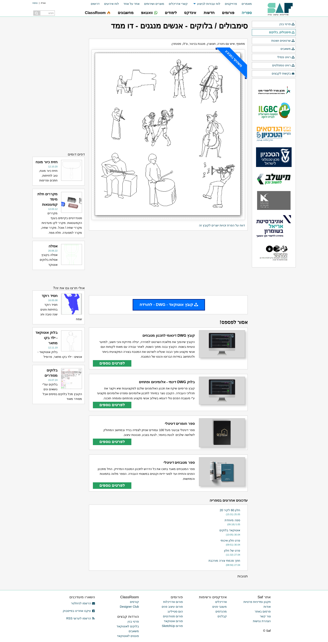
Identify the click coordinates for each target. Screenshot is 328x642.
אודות (267, 606)
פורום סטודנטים (173, 616)
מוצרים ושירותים (154, 3)
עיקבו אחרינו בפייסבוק (79, 611)
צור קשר (265, 616)
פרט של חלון (232, 550)
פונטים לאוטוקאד (128, 636)
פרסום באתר (263, 611)
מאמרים (247, 3)
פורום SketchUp (172, 626)
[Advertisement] (168, 263)
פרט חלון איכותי (230, 540)
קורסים (134, 601)
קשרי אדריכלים (178, 3)
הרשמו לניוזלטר (83, 603)
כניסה (35, 3)
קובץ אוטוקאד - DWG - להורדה (169, 304)
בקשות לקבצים (283, 73)
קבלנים (222, 616)
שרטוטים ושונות (283, 41)
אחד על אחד (131, 3)
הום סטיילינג (175, 611)
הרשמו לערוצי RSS (80, 618)
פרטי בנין (287, 24)
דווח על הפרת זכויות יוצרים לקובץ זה (222, 225)
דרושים (95, 3)
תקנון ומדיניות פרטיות (257, 601)
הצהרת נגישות (262, 621)
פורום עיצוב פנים (172, 606)
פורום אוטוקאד (173, 621)
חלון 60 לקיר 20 (230, 510)
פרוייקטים (231, 3)
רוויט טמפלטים (283, 65)
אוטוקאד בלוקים (229, 530)
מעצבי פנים (219, 606)
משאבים (288, 49)
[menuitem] (244, 4)
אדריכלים (221, 601)
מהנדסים (221, 611)
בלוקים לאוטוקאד (128, 626)
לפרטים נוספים (112, 363)
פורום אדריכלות (173, 601)
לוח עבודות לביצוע (208, 3)
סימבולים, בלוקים (282, 32)
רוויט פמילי (286, 57)
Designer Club (129, 606)
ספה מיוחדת (232, 520)
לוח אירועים (111, 3)
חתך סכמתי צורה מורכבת (224, 560)
